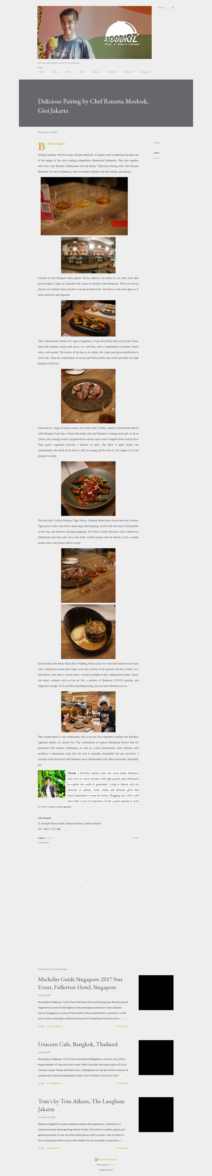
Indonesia (110, 72)
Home (40, 72)
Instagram (143, 72)
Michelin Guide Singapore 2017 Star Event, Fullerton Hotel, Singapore (80, 983)
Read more (122, 1026)
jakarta (156, 158)
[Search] (161, 7)
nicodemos (112, 1165)
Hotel (80, 72)
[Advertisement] (84, 934)
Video (67, 72)
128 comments (54, 1026)
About (53, 72)
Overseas (126, 72)
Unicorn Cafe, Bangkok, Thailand (78, 1044)
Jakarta (94, 72)
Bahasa (50, 143)
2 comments (53, 1148)
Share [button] (157, 143)
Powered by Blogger (106, 1159)
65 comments (54, 1083)
